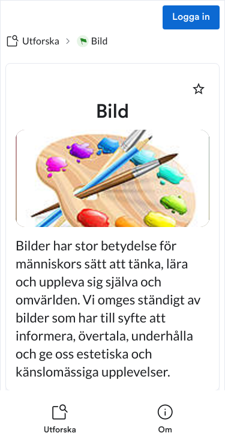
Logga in (191, 17)
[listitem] (60, 419)
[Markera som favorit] (198, 89)
